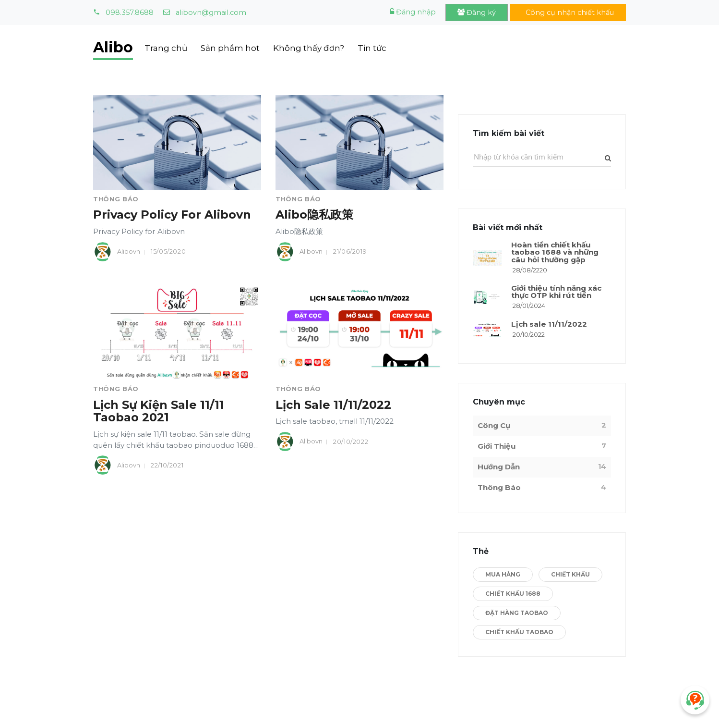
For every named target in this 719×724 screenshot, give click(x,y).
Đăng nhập (413, 12)
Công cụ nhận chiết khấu (568, 12)
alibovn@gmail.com (204, 12)
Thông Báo (116, 199)
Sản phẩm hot (230, 48)
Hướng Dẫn (499, 466)
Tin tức (372, 48)
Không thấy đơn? (308, 48)
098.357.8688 (123, 12)
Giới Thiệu (497, 446)
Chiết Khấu (570, 574)
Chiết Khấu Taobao (519, 632)
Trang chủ (165, 48)
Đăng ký (476, 12)
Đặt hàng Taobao (516, 612)
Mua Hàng (502, 574)
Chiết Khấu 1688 (512, 593)
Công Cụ (494, 425)
